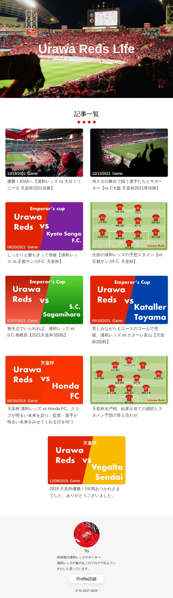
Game (33, 173)
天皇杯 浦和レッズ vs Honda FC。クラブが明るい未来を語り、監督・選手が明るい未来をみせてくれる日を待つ (43, 415)
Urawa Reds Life (86, 49)
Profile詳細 (86, 579)
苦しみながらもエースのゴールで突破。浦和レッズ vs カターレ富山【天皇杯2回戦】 (128, 335)
